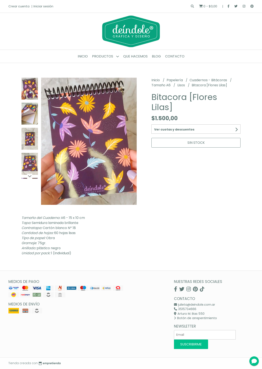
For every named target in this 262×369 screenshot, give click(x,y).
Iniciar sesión (43, 6)
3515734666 (185, 309)
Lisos (181, 85)
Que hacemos (135, 56)
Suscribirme (191, 344)
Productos (105, 56)
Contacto (174, 56)
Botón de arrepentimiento (195, 318)
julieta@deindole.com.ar (194, 304)
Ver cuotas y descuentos (174, 129)
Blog (156, 56)
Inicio (83, 56)
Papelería (175, 80)
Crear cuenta (18, 6)
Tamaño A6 (161, 85)
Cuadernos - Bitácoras (209, 80)
